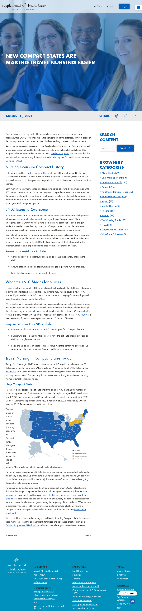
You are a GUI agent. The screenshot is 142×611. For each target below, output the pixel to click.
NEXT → (87, 535)
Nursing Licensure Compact (39, 173)
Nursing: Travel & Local (44, 591)
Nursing (105, 210)
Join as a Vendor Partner (83, 608)
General (106, 187)
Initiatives (121, 574)
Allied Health (108, 173)
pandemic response (60, 153)
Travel (105, 224)
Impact (105, 201)
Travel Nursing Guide (112, 229)
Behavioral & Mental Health (85, 586)
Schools (105, 215)
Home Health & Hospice (114, 196)
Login (124, 6)
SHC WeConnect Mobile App (48, 578)
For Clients (97, 6)
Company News (124, 603)
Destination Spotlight (112, 182)
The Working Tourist (111, 220)
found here (11, 371)
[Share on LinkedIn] (132, 115)
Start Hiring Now (80, 570)
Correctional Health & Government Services (49, 606)
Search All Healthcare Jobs (46, 570)
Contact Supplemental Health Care (22, 525)
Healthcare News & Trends (115, 191)
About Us (110, 6)
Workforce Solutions (112, 234)
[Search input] (107, 148)
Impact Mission (124, 570)
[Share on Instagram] (123, 115)
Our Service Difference (122, 598)
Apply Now (39, 574)
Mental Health (109, 206)
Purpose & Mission (125, 589)
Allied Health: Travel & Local (46, 595)
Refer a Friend (40, 582)
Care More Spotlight (112, 177)
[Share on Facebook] (114, 115)
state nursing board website (23, 311)
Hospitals (76, 574)
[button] (125, 148)
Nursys (84, 314)
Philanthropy (122, 578)
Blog (119, 607)
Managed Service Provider (85, 604)
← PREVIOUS (11, 535)
